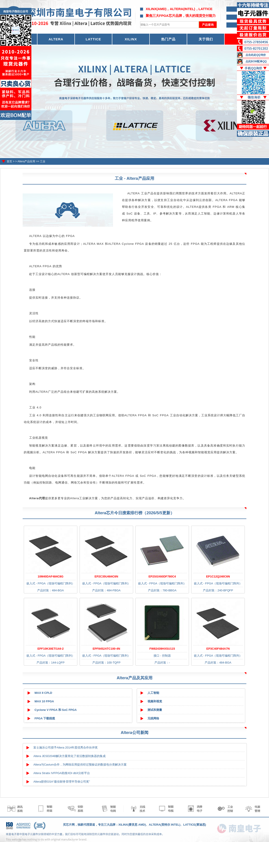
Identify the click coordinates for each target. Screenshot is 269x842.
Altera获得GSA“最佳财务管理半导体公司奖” (61, 781)
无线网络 (153, 718)
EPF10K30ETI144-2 (50, 648)
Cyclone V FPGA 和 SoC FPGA (56, 710)
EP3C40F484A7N (218, 648)
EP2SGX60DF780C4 (162, 576)
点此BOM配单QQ (256, 61)
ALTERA (56, 39)
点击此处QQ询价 (255, 54)
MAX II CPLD (43, 692)
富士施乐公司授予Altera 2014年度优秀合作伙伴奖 (65, 747)
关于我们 (206, 39)
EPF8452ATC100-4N (106, 648)
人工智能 (153, 692)
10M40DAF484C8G (50, 576)
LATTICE (93, 39)
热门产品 (168, 39)
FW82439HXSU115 (162, 648)
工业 (42, 161)
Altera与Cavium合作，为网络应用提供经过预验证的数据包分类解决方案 (80, 764)
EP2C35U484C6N (106, 576)
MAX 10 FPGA (44, 701)
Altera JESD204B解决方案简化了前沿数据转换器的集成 (69, 756)
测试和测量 (155, 710)
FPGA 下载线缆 (45, 718)
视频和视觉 (155, 701)
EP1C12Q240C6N (218, 576)
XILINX (131, 39)
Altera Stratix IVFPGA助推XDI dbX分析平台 (61, 773)
